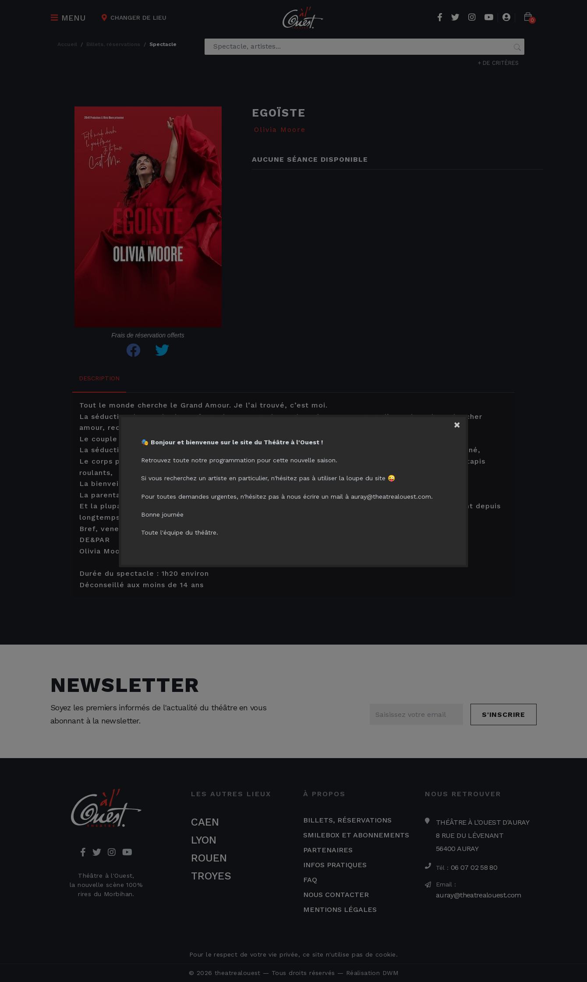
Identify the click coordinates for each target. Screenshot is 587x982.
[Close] (462, 422)
